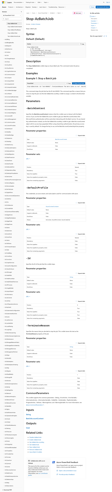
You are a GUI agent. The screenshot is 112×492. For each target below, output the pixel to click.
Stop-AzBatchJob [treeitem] (12, 23)
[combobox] (12, 15)
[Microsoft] (3, 2)
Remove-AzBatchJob (35, 449)
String (71, 277)
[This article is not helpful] (106, 36)
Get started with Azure (103, 7)
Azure (33, 13)
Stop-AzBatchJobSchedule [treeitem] (15, 26)
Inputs (93, 25)
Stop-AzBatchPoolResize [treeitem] (14, 30)
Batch (59, 13)
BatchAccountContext (61, 139)
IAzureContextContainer (52, 206)
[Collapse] (21, 11)
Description (94, 18)
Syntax (93, 16)
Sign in (108, 2)
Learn (27, 13)
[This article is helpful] (104, 36)
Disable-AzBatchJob (35, 437)
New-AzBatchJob (34, 447)
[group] (56, 87)
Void (28, 428)
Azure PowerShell (42, 13)
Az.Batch (52, 13)
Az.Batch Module (35, 24)
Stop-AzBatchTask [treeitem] (12, 33)
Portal (92, 7)
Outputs (94, 28)
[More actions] (84, 13)
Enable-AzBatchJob (35, 440)
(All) (28, 159)
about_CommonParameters (34, 405)
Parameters (95, 23)
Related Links (94, 30)
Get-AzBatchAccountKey (36, 442)
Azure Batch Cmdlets (35, 452)
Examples (94, 21)
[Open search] (104, 2)
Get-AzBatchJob (34, 445)
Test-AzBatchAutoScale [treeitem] (14, 36)
